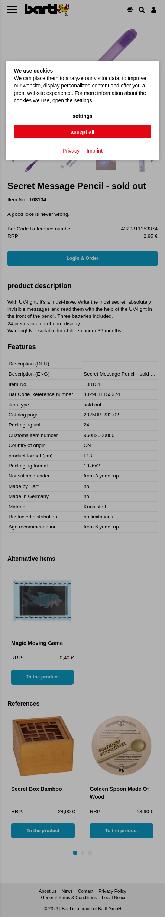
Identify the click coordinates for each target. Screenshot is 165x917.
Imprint (95, 151)
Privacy (71, 151)
